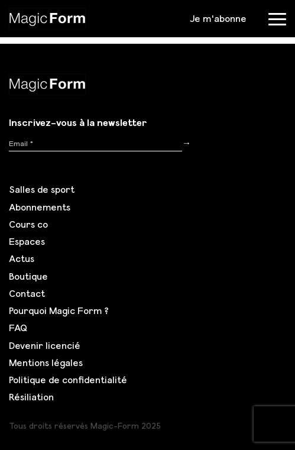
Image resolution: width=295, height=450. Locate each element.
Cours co (28, 224)
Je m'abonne (218, 18)
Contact (27, 293)
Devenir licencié (44, 345)
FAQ (18, 327)
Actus (21, 258)
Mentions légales (46, 362)
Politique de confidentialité (68, 379)
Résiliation (31, 396)
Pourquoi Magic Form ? (59, 310)
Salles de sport (41, 189)
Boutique (28, 276)
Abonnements (39, 207)
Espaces (27, 241)
